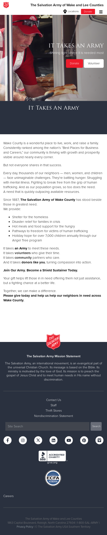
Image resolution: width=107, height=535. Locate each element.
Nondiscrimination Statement (53, 416)
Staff (53, 405)
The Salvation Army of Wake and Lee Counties (67, 5)
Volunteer (94, 63)
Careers (8, 496)
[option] (53, 55)
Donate (88, 11)
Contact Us (53, 400)
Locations (71, 11)
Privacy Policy (25, 527)
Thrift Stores (54, 411)
